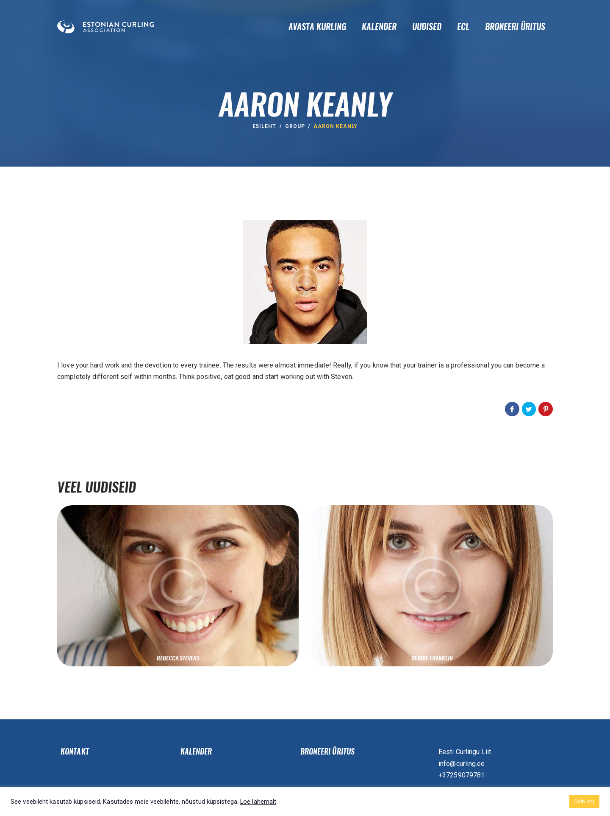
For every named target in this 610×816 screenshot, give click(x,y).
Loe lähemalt (258, 801)
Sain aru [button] (584, 801)
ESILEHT (264, 126)
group (295, 126)
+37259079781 (461, 775)
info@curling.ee (461, 764)
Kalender (196, 751)
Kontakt (75, 751)
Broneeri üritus (327, 751)
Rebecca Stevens (178, 658)
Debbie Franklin (432, 658)
